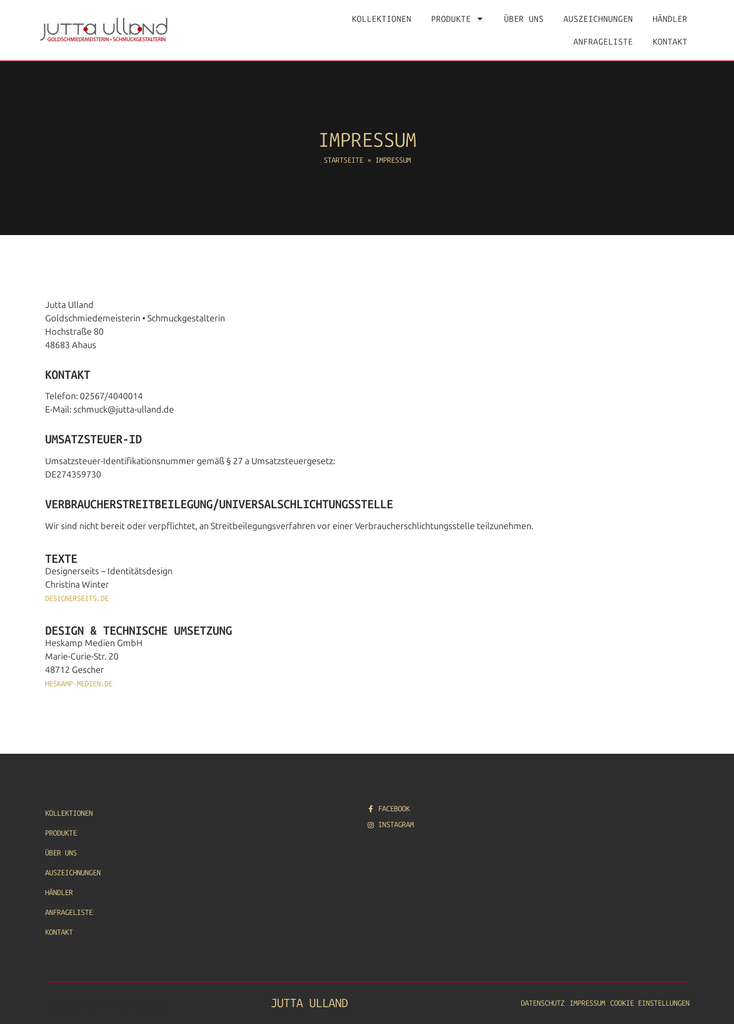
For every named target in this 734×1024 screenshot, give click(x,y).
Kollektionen (381, 19)
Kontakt (670, 42)
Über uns (524, 19)
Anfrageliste (603, 42)
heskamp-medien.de (79, 683)
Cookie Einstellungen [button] (649, 1003)
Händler (670, 19)
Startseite (343, 160)
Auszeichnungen (598, 19)
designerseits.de (77, 598)
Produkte (457, 18)
